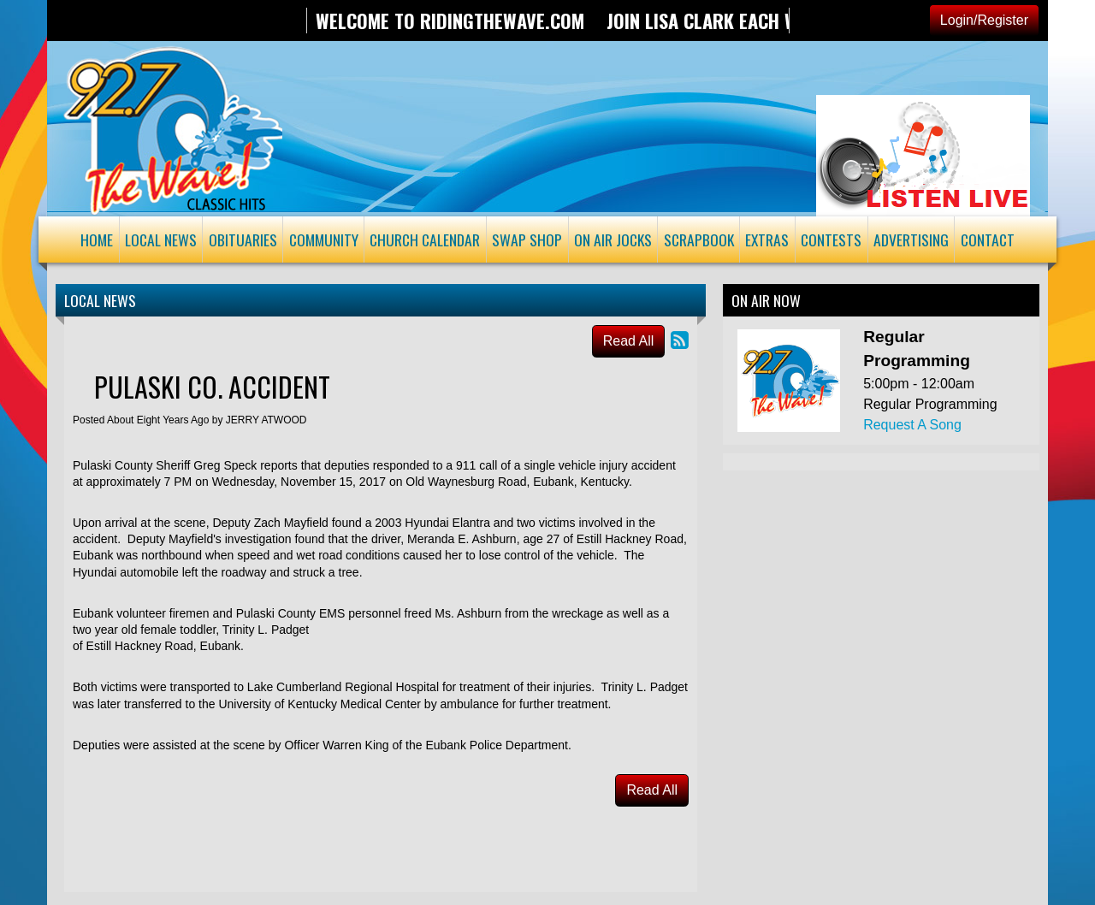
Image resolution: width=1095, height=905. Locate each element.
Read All (628, 341)
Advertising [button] (911, 239)
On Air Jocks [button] (613, 239)
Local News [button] (161, 239)
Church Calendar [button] (425, 239)
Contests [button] (831, 239)
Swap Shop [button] (527, 239)
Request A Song (912, 424)
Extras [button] (767, 239)
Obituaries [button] (243, 239)
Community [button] (323, 239)
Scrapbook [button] (699, 239)
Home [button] (96, 239)
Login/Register (984, 20)
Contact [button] (988, 239)
